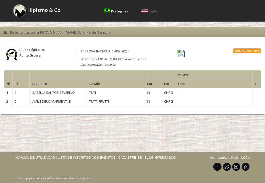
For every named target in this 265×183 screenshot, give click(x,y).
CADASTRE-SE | (131, 157)
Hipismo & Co (37, 10)
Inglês (150, 11)
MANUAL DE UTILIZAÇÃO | (36, 157)
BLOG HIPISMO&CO (160, 157)
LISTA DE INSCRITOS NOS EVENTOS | (87, 157)
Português (116, 11)
